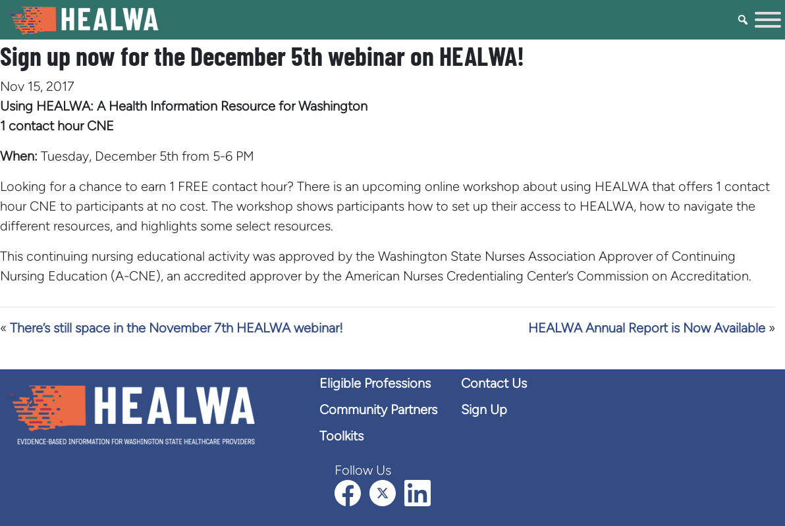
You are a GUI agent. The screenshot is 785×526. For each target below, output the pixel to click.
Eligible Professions (375, 383)
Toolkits (341, 436)
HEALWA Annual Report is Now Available (646, 328)
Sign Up (484, 409)
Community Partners (378, 409)
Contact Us (494, 383)
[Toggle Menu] (768, 20)
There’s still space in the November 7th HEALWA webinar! (176, 328)
